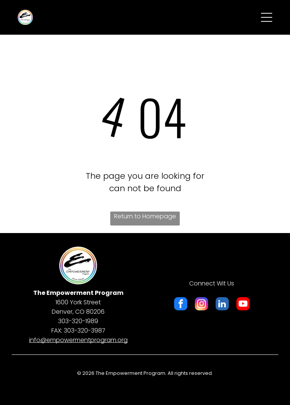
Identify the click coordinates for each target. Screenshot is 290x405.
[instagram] (201, 304)
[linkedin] (222, 304)
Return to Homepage (145, 216)
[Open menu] (266, 17)
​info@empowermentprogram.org (78, 340)
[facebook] (180, 304)
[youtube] (243, 304)
